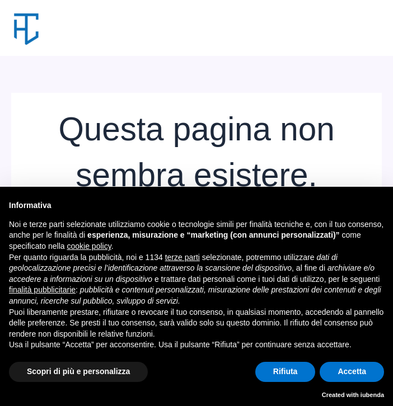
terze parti (182, 257)
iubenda (372, 394)
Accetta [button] (352, 371)
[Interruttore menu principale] (369, 28)
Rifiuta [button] (285, 371)
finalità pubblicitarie (42, 289)
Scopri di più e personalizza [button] (78, 371)
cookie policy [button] (89, 246)
